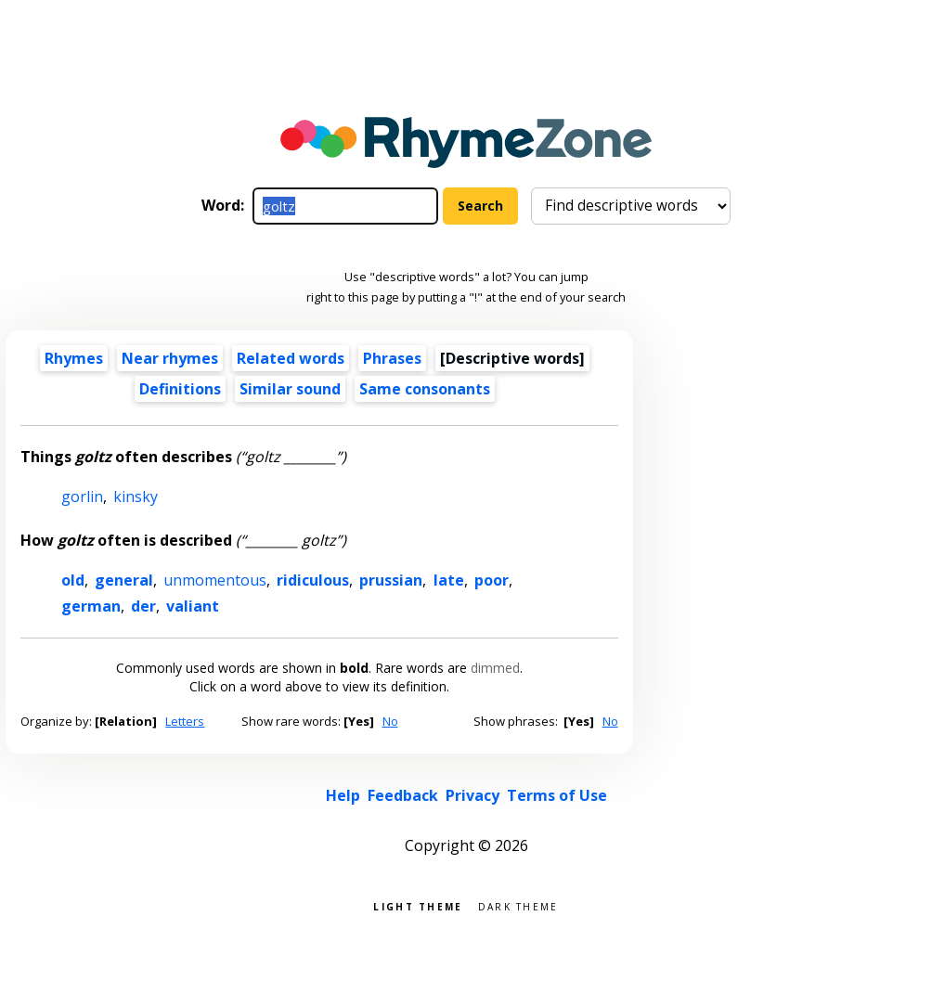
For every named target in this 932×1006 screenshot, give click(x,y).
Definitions (180, 389)
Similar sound (290, 389)
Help (343, 795)
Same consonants (424, 389)
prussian (390, 580)
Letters (184, 721)
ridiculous (313, 580)
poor (491, 580)
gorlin (82, 496)
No (390, 721)
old (72, 580)
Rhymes (74, 358)
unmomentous (214, 580)
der (143, 606)
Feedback (403, 795)
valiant (192, 606)
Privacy (472, 795)
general (124, 580)
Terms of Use (557, 795)
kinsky (135, 496)
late (449, 580)
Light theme (417, 905)
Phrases (392, 358)
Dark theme (518, 905)
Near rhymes (170, 358)
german (91, 606)
